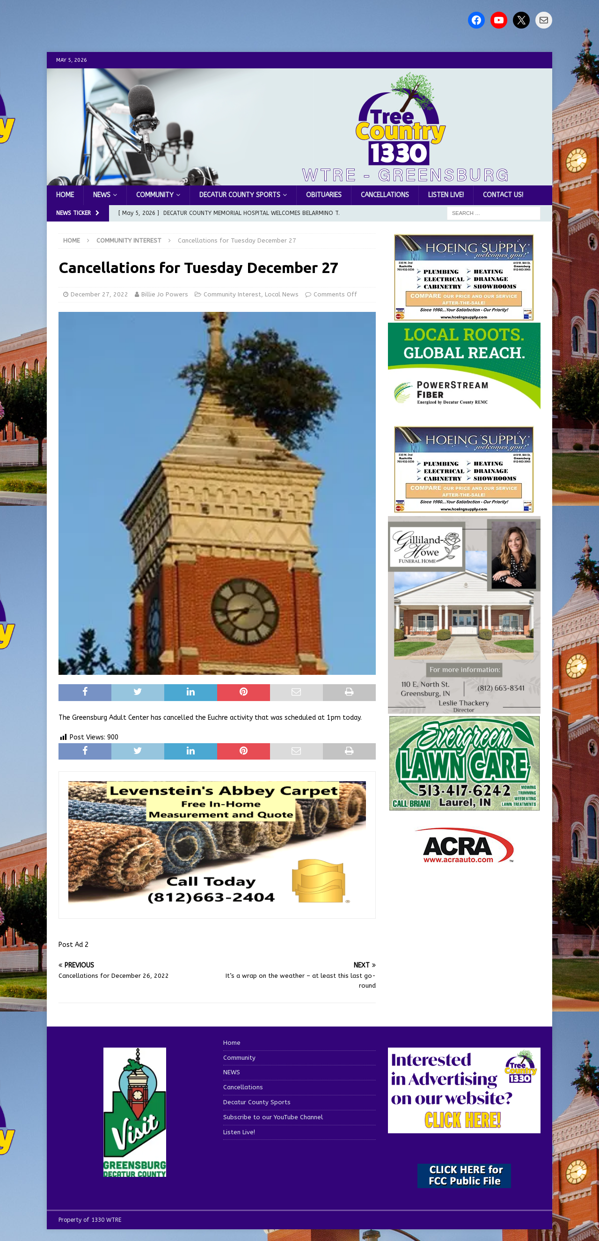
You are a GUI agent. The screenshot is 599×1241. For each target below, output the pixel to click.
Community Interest (232, 294)
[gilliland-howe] (464, 708)
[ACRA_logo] (464, 858)
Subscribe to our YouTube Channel (273, 1117)
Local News (282, 294)
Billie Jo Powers (164, 294)
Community (155, 195)
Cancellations (385, 195)
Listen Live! (446, 195)
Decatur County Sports (239, 195)
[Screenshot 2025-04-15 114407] (464, 807)
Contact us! (503, 195)
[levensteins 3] (217, 904)
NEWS (101, 195)
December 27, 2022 (99, 294)
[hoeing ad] (464, 316)
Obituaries (324, 195)
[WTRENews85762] (464, 508)
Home (65, 195)
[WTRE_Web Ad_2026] (464, 404)
